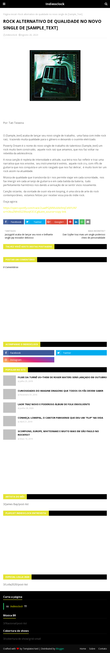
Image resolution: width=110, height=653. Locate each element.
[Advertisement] (55, 467)
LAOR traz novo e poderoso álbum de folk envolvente (54, 404)
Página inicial (9, 14)
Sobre (92, 648)
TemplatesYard (30, 648)
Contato (102, 648)
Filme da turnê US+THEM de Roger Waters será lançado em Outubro (62, 377)
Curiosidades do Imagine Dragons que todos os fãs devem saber (60, 390)
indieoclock (11, 34)
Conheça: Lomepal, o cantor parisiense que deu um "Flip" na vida (60, 417)
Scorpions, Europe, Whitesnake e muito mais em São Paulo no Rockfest (58, 433)
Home (83, 648)
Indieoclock (55, 4)
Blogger (60, 648)
